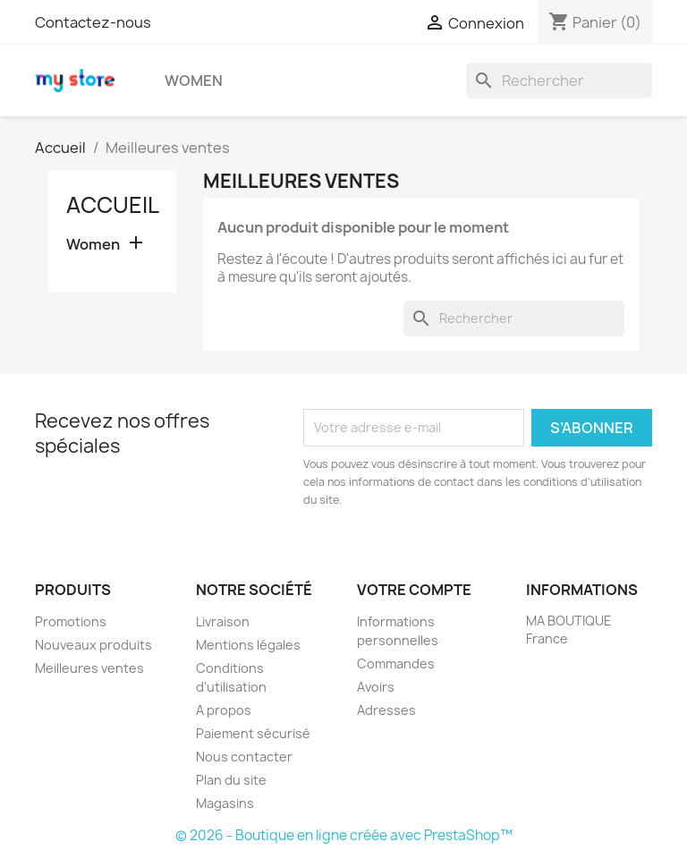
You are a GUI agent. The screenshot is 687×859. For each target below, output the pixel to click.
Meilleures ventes (89, 667)
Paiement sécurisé (253, 733)
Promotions (70, 621)
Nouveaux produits (93, 644)
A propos (223, 710)
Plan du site (231, 779)
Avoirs (375, 686)
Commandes (396, 663)
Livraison (223, 621)
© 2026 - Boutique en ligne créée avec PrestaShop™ (344, 835)
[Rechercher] (559, 80)
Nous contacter (244, 756)
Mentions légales (248, 644)
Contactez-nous (93, 22)
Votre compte (414, 590)
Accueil (112, 205)
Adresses (386, 710)
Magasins (225, 803)
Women (194, 80)
